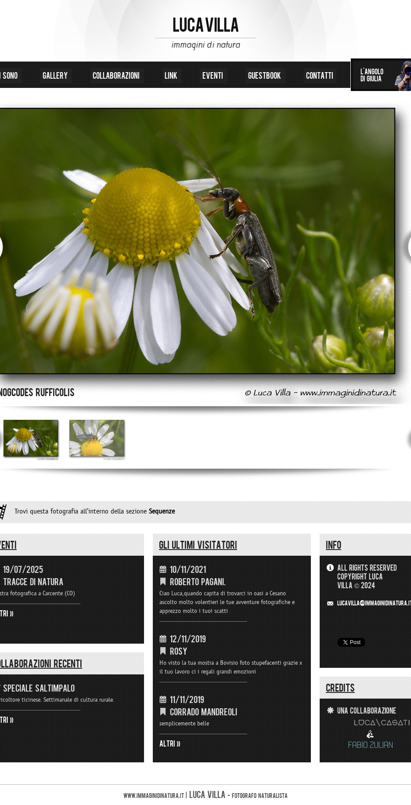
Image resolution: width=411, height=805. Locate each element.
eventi (213, 75)
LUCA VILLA (206, 25)
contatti (319, 75)
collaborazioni (117, 75)
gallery (56, 75)
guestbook (265, 75)
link (172, 75)
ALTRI (167, 744)
